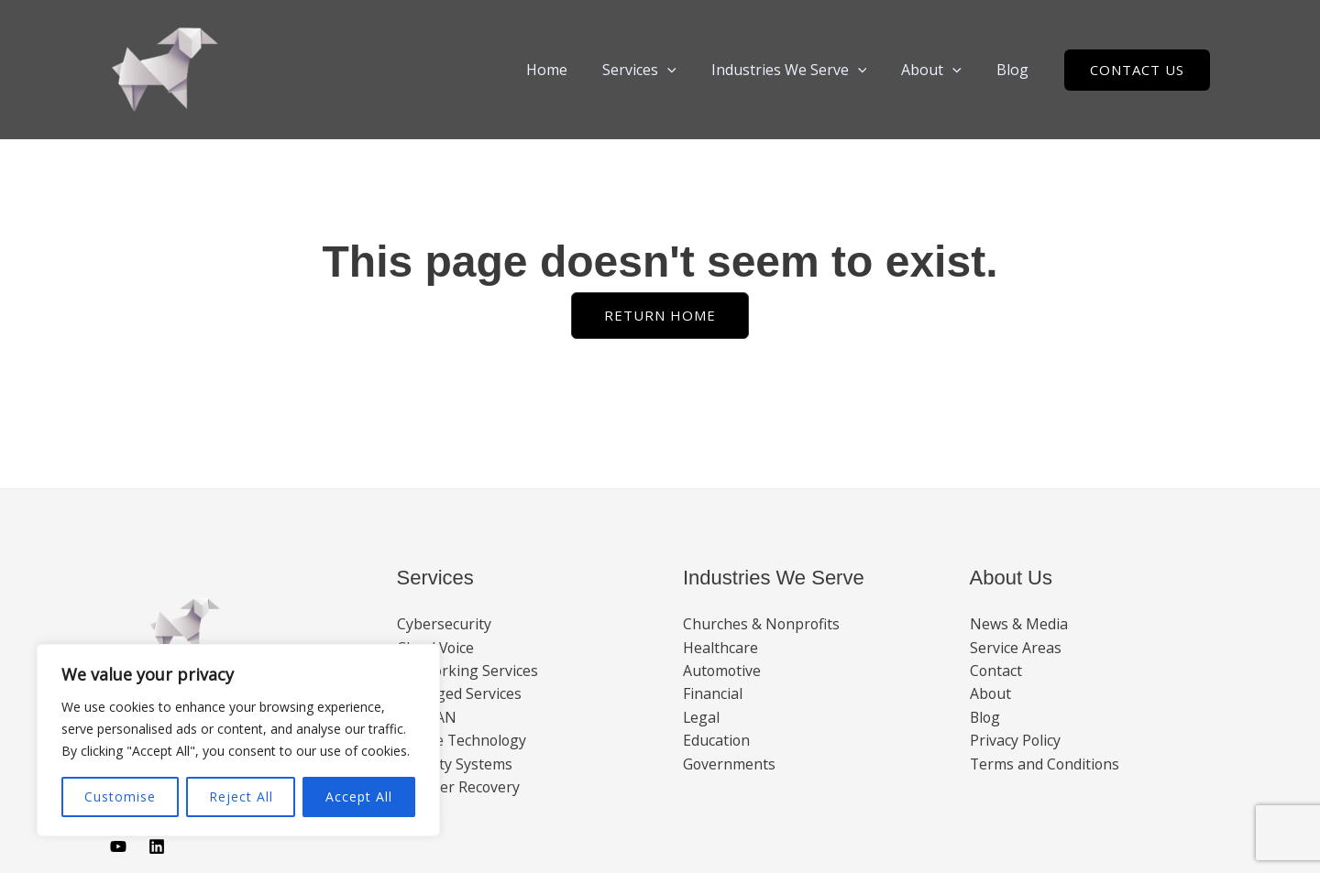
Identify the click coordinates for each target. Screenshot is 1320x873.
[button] (686, 70)
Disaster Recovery (459, 788)
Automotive (723, 670)
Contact (996, 670)
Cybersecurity (444, 624)
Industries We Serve (803, 70)
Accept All (358, 796)
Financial (712, 694)
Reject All (241, 796)
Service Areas (1016, 648)
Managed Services (459, 694)
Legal (701, 718)
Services (659, 70)
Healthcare (720, 648)
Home (571, 70)
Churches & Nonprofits (762, 624)
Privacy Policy (1016, 741)
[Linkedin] (156, 846)
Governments (729, 765)
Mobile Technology (463, 741)
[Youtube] (118, 846)
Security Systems (454, 765)
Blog (1015, 70)
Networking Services (468, 670)
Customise (120, 796)
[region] (238, 740)
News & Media (1019, 624)
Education (717, 741)
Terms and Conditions (1046, 765)
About (939, 70)
